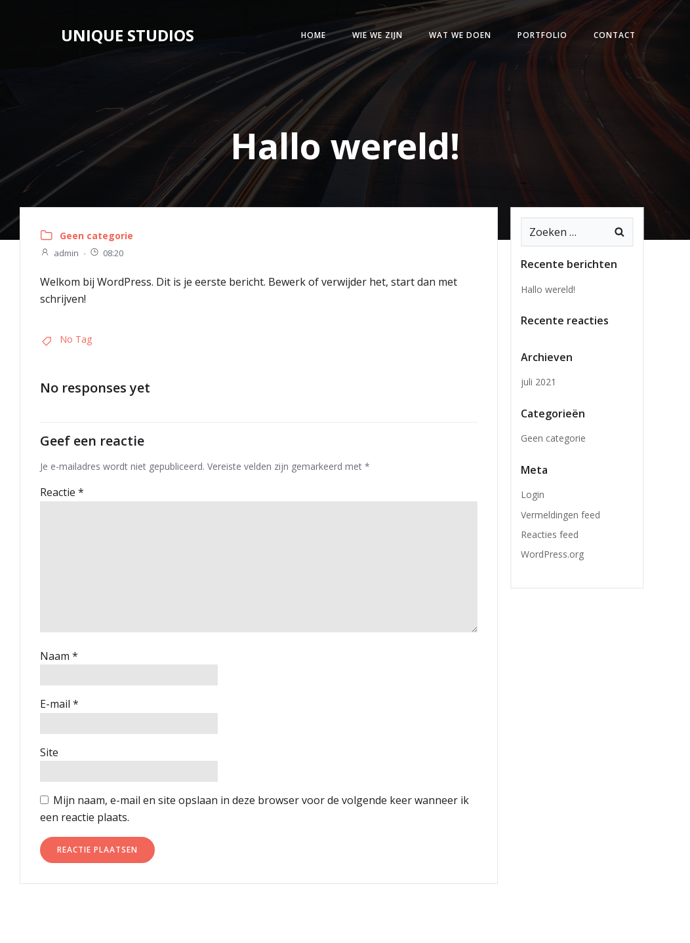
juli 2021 (538, 381)
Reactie (62, 492)
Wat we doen (460, 35)
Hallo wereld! (548, 289)
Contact (615, 35)
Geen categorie (96, 235)
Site (49, 752)
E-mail (59, 704)
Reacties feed (549, 534)
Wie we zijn (377, 35)
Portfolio (542, 35)
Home (313, 35)
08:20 (106, 253)
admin (59, 253)
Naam (59, 656)
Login (532, 494)
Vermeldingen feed (560, 515)
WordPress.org (552, 554)
